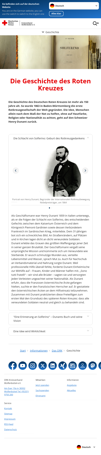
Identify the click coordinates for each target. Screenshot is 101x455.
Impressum (10, 419)
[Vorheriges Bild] (85, 170)
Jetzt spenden (42, 385)
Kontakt (8, 408)
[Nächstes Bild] (16, 170)
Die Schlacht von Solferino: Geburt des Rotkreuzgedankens (49, 138)
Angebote (72, 385)
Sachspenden (42, 390)
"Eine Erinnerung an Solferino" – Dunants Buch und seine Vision (47, 319)
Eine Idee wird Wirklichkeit (29, 331)
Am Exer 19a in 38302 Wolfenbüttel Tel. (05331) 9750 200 (16, 391)
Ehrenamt (41, 395)
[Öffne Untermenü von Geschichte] (50, 32)
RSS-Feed (8, 424)
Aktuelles (71, 390)
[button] (49, 207)
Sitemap (8, 413)
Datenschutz (10, 429)
